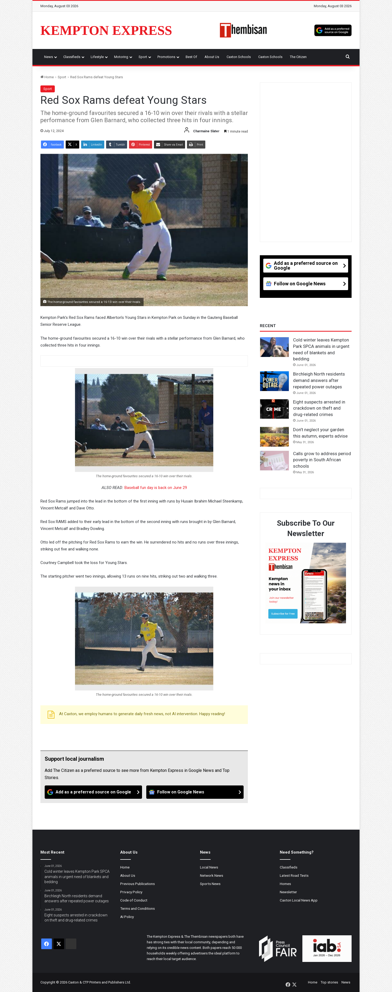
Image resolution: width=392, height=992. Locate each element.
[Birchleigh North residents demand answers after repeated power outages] (274, 381)
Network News (211, 875)
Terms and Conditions (137, 908)
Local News (209, 867)
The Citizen (298, 57)
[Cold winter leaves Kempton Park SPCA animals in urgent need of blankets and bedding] (274, 347)
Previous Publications (137, 884)
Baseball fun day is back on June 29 (155, 487)
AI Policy (127, 917)
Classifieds (71, 57)
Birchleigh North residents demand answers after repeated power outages (319, 380)
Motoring (121, 57)
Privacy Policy (131, 892)
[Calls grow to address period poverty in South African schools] (274, 461)
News (48, 57)
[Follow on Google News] (195, 792)
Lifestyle (97, 57)
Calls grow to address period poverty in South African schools (322, 460)
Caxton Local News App (299, 900)
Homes (285, 884)
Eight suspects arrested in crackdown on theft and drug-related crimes (319, 408)
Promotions (166, 57)
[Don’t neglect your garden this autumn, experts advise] (274, 437)
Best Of (191, 57)
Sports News (210, 884)
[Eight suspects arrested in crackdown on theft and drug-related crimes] (274, 409)
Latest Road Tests (294, 875)
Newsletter (288, 892)
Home (47, 77)
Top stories (329, 982)
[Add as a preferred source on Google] (333, 30)
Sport (143, 57)
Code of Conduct (133, 900)
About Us (212, 57)
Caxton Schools (239, 57)
